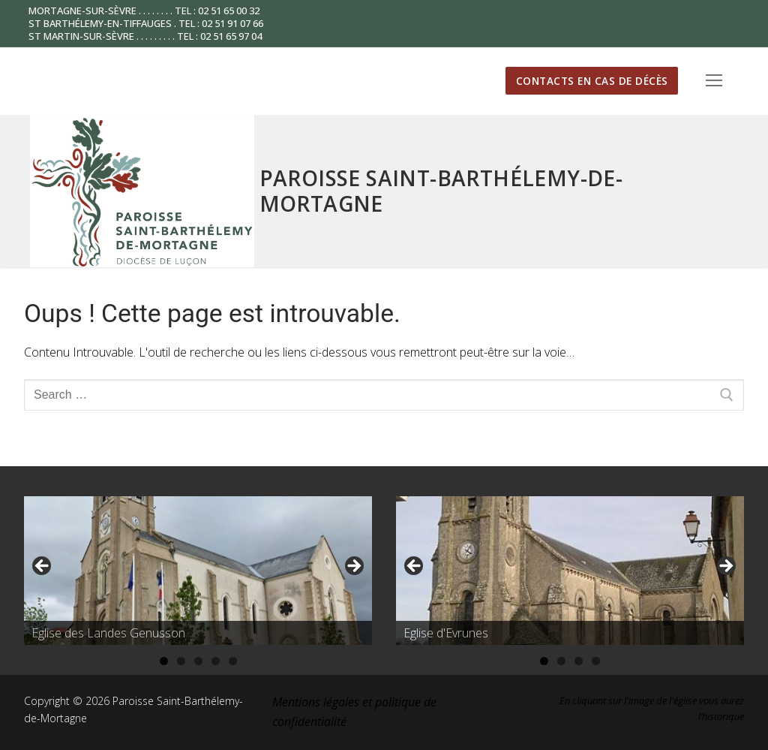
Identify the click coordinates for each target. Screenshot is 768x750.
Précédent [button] (43, 567)
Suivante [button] (353, 567)
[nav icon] (714, 81)
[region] (198, 571)
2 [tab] (181, 661)
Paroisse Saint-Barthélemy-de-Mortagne (441, 190)
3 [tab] (198, 661)
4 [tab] (216, 661)
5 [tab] (233, 661)
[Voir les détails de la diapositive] (198, 570)
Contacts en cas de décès (592, 81)
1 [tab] (164, 661)
